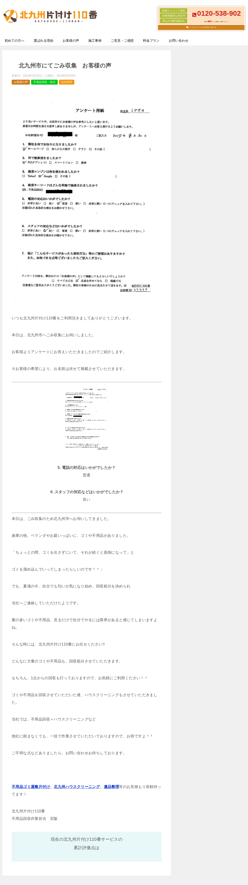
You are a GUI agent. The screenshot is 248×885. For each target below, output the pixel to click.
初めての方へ (14, 40)
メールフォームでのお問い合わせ (202, 27)
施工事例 (94, 40)
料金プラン (151, 40)
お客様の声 (71, 40)
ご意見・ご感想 (122, 40)
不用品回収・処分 (44, 82)
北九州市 (66, 82)
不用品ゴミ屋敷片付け (31, 787)
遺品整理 (111, 787)
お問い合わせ (178, 40)
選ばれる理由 (43, 40)
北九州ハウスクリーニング (77, 787)
